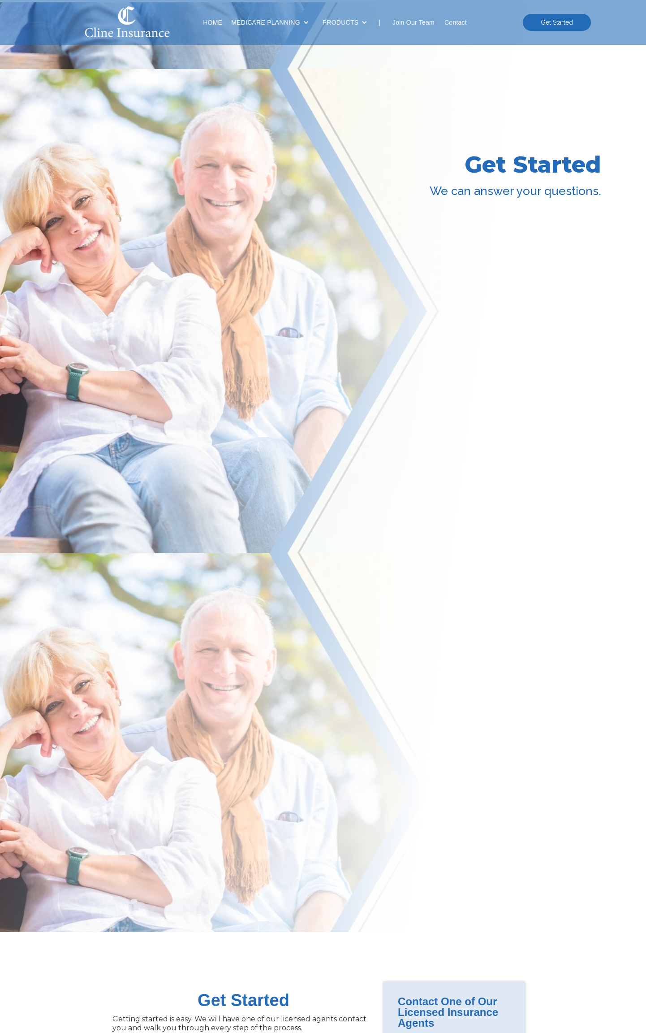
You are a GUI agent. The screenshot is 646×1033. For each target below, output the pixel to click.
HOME (212, 22)
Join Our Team (413, 22)
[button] (270, 22)
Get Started (557, 22)
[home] (125, 23)
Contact (455, 22)
